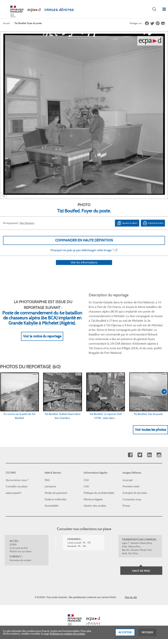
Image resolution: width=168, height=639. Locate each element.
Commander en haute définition (84, 240)
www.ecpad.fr (13, 493)
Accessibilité (51, 505)
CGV (86, 480)
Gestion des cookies (95, 505)
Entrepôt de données (135, 493)
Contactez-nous (132, 499)
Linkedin (149, 455)
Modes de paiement (56, 493)
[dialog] (84, 632)
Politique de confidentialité (99, 493)
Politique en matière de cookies (67, 633)
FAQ (47, 480)
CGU (86, 486)
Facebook (130, 455)
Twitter (139, 455)
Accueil (6, 23)
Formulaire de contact (20, 560)
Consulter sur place (16, 486)
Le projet (128, 480)
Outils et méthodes (55, 499)
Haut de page (141, 571)
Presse (126, 505)
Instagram (159, 455)
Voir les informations (84, 267)
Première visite (131, 486)
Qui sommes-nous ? (17, 480)
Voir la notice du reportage (42, 341)
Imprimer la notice (153, 223)
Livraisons (50, 486)
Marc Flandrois (27, 223)
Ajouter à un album (127, 223)
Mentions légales (93, 499)
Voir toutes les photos (150, 434)
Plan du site (131, 597)
